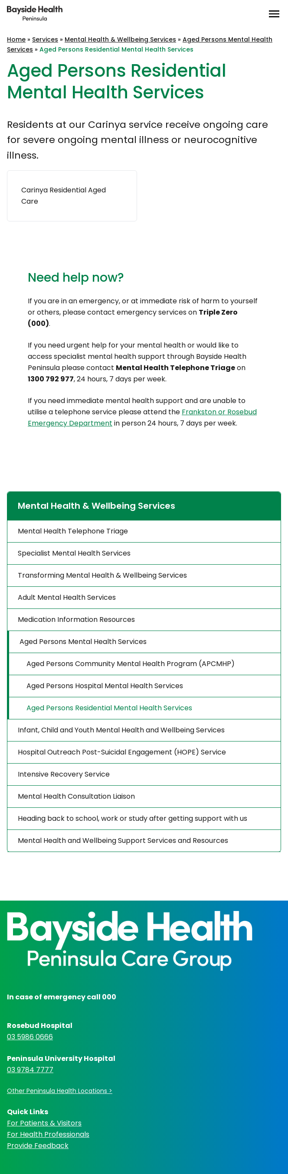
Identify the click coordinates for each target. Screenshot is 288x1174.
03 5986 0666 (30, 1037)
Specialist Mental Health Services (74, 553)
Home (16, 39)
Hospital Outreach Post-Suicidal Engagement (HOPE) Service (122, 752)
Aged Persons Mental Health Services (83, 642)
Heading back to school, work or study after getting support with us (132, 818)
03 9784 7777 (30, 1070)
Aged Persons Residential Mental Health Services (109, 708)
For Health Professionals (48, 1134)
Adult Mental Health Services (67, 597)
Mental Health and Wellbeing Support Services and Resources (123, 841)
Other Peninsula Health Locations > (59, 1090)
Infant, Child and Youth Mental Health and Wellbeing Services (121, 730)
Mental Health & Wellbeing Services (120, 39)
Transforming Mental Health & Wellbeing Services (102, 575)
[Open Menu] (274, 14)
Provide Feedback (38, 1146)
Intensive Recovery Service (64, 774)
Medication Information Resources (76, 619)
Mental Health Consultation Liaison (76, 796)
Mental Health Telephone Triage (73, 531)
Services (45, 39)
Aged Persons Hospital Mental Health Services (104, 686)
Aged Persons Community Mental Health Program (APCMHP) (130, 664)
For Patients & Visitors (44, 1123)
